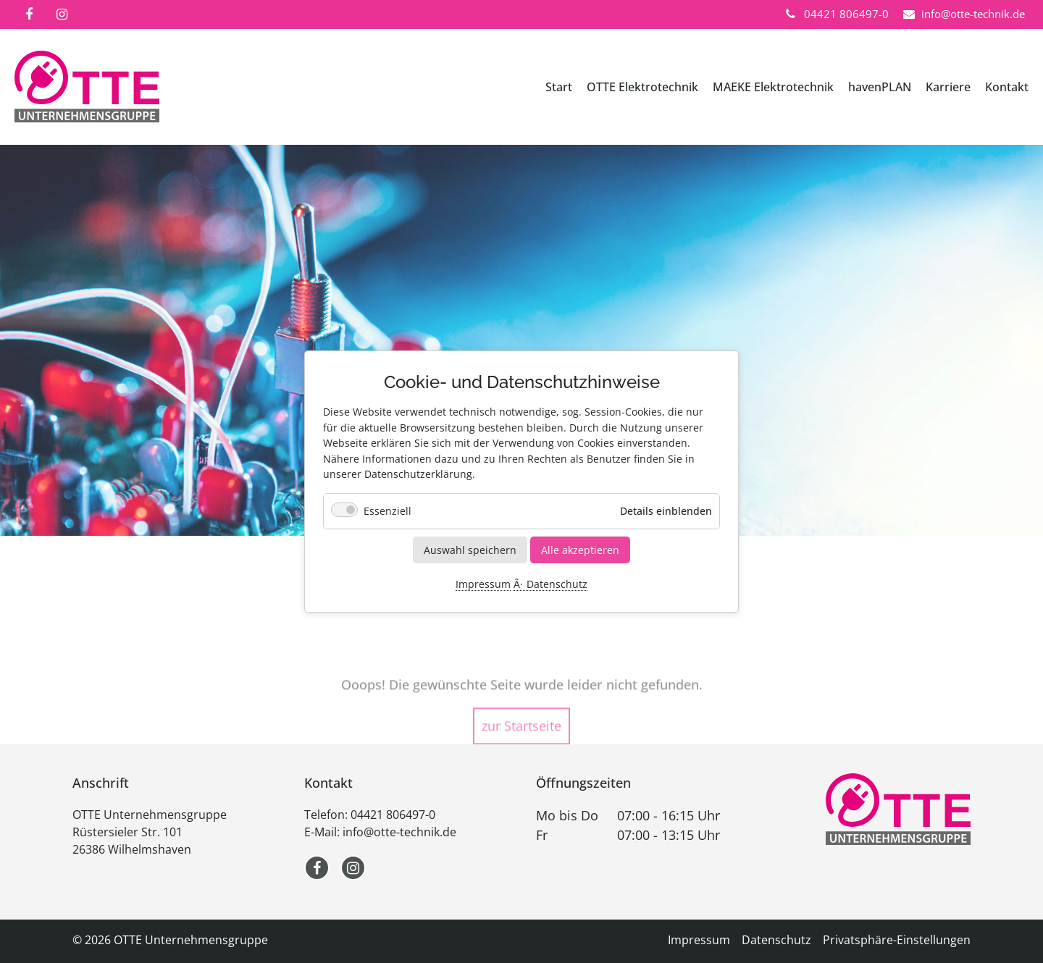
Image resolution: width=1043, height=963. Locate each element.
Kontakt (1007, 87)
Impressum (483, 584)
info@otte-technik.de (399, 832)
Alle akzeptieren (580, 549)
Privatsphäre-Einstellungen (897, 940)
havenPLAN (879, 87)
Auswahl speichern (470, 549)
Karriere (948, 87)
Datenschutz (557, 584)
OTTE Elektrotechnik (642, 87)
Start (558, 87)
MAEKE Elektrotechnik (773, 87)
